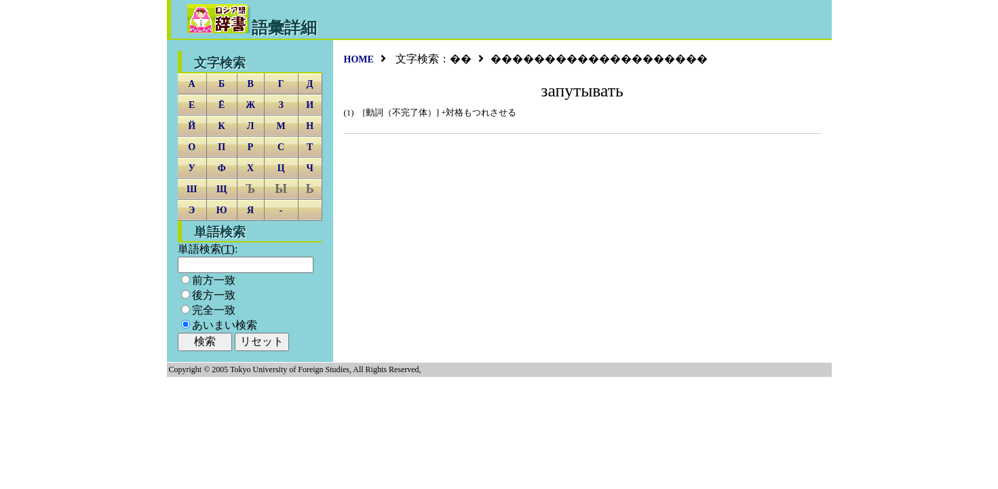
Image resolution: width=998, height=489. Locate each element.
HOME (359, 59)
